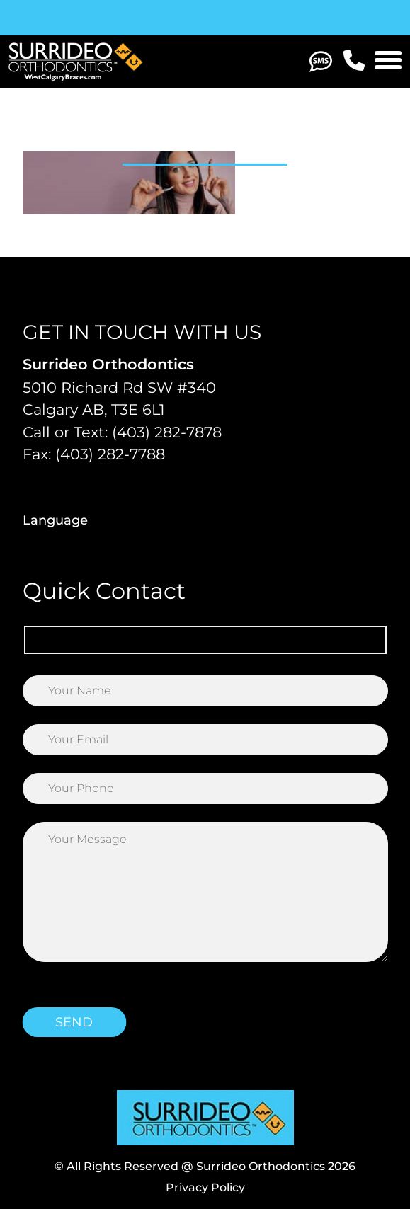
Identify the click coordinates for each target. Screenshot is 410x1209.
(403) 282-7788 (110, 454)
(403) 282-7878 (167, 432)
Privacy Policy (205, 1187)
